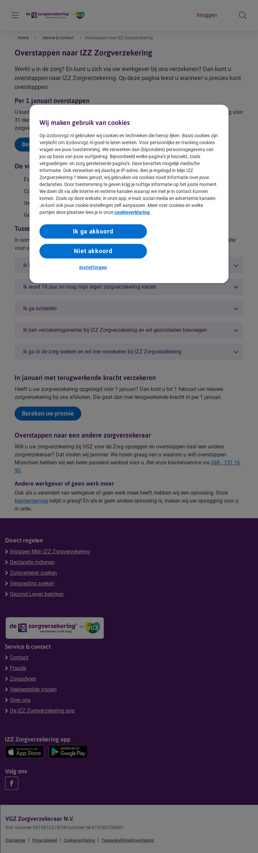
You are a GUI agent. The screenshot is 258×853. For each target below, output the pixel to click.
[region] (129, 194)
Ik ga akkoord (93, 231)
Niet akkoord (93, 251)
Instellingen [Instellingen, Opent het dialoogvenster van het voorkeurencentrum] (93, 267)
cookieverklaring (132, 212)
